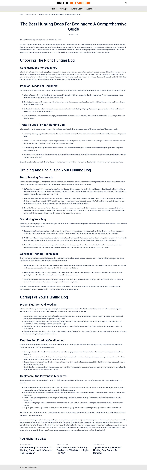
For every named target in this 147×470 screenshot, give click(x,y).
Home (53, 9)
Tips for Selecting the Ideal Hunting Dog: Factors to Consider (107, 450)
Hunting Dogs (73, 35)
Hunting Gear (76, 9)
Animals (90, 9)
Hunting (62, 9)
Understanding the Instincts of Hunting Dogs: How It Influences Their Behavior (36, 450)
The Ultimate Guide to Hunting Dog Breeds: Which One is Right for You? (72, 450)
